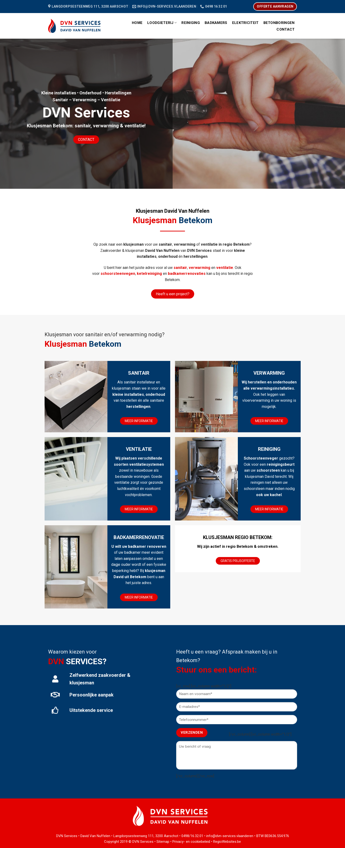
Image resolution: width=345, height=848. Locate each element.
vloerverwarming (256, 400)
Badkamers (216, 23)
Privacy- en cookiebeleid (191, 841)
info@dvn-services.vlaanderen (229, 836)
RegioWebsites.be (227, 841)
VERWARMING (269, 373)
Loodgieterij (162, 22)
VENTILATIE (139, 449)
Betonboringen (279, 23)
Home (137, 23)
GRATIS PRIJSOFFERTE (238, 561)
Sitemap (162, 841)
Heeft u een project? (172, 294)
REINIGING (269, 449)
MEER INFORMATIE (139, 421)
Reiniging (190, 23)
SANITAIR (138, 373)
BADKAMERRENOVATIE (139, 537)
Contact (285, 29)
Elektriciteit (245, 23)
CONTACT (86, 139)
